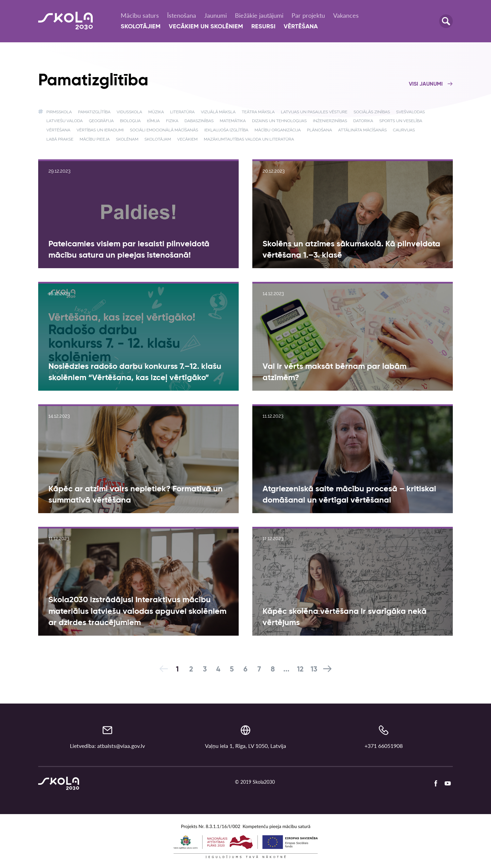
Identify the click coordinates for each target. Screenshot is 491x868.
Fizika (172, 120)
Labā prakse (59, 139)
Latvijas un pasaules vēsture (314, 112)
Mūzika (156, 112)
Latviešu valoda (64, 120)
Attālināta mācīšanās (362, 130)
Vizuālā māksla (218, 112)
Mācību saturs (140, 15)
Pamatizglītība (94, 112)
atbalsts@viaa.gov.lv (121, 745)
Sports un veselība (400, 120)
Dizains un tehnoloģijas (279, 120)
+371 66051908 (383, 745)
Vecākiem (187, 139)
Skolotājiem (141, 27)
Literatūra (182, 112)
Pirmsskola (59, 112)
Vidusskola (129, 112)
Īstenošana (181, 15)
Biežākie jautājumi (259, 15)
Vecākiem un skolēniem (206, 27)
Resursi (263, 27)
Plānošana (319, 130)
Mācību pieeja (94, 139)
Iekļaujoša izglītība (226, 130)
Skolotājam (158, 139)
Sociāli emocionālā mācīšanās (164, 130)
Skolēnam (127, 139)
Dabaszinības (198, 120)
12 (300, 669)
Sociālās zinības (372, 112)
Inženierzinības (330, 120)
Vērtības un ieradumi (99, 130)
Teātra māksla (258, 112)
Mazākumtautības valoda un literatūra (249, 139)
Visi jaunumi (431, 84)
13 (314, 669)
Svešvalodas (410, 112)
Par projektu (308, 15)
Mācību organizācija (278, 130)
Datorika (363, 120)
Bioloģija (130, 120)
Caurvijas (404, 130)
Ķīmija (153, 120)
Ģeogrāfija (101, 120)
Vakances (346, 15)
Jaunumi (215, 15)
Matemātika (233, 120)
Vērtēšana (301, 27)
